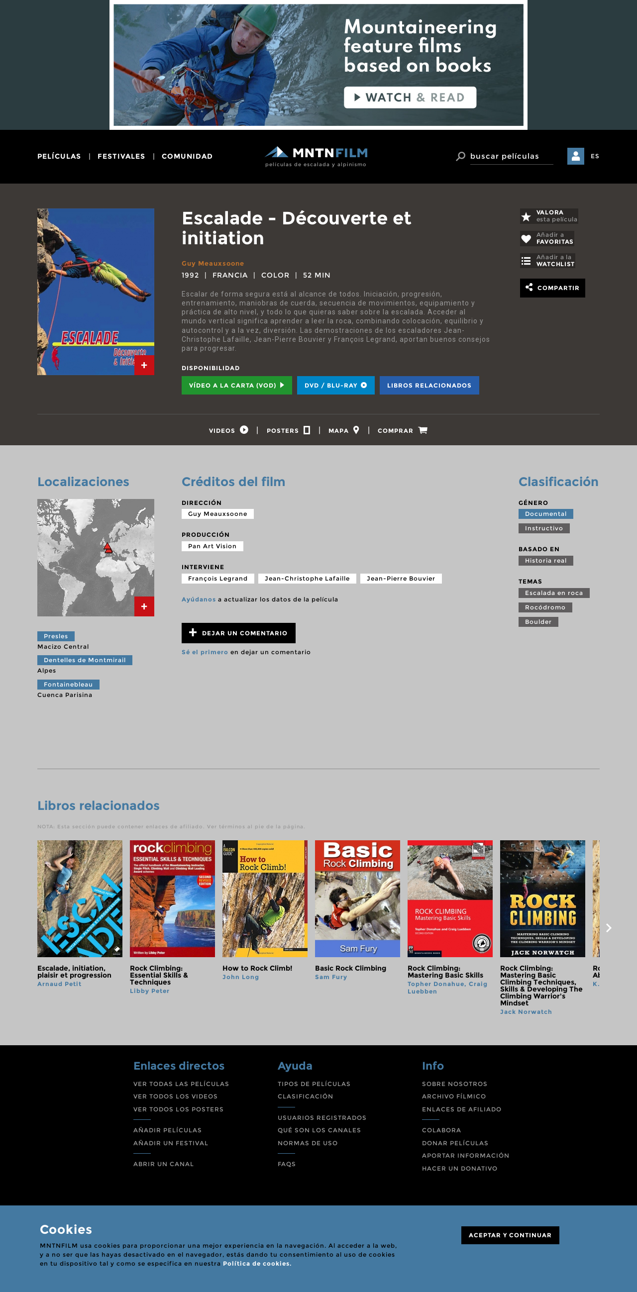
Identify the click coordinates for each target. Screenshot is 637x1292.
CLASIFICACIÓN (305, 1099)
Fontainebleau (68, 687)
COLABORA (441, 1133)
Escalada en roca (554, 595)
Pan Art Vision (212, 549)
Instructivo (544, 531)
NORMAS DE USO (308, 1146)
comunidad (187, 156)
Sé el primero (205, 655)
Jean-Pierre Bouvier (401, 581)
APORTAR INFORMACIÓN (466, 1158)
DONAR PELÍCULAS (455, 1146)
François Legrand (218, 581)
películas (59, 156)
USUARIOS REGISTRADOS (322, 1120)
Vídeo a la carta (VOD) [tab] (237, 385)
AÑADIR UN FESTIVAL (171, 1146)
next (609, 931)
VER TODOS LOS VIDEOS (175, 1099)
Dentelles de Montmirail (85, 663)
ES (595, 156)
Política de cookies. (257, 1263)
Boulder (538, 624)
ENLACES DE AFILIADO (462, 1111)
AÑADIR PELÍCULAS (167, 1133)
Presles (56, 639)
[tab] (144, 365)
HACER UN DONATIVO (460, 1171)
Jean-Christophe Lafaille (307, 581)
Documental (546, 516)
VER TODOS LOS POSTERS (178, 1111)
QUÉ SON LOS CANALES (319, 1133)
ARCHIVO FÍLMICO (454, 1099)
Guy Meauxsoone (215, 263)
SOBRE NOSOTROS (455, 1086)
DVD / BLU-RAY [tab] (336, 385)
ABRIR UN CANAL (163, 1167)
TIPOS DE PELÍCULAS (314, 1086)
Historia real (546, 563)
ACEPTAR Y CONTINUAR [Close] (510, 1235)
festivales (121, 156)
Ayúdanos (199, 601)
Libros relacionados (429, 385)
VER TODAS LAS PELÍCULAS (181, 1086)
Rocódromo (545, 609)
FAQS (287, 1167)
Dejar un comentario (238, 635)
